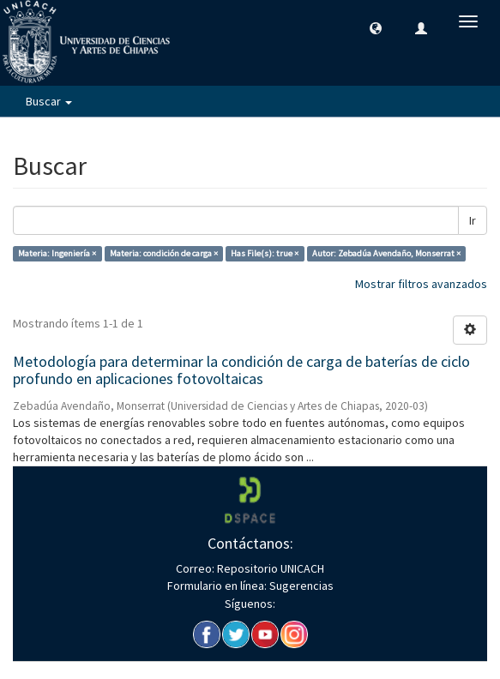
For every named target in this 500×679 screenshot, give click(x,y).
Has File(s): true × (264, 253)
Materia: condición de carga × (164, 253)
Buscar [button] (49, 101)
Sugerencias (300, 585)
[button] (375, 27)
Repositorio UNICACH (269, 568)
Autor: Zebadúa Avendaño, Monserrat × (386, 253)
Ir (472, 220)
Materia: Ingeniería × (57, 253)
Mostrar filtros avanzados (421, 283)
